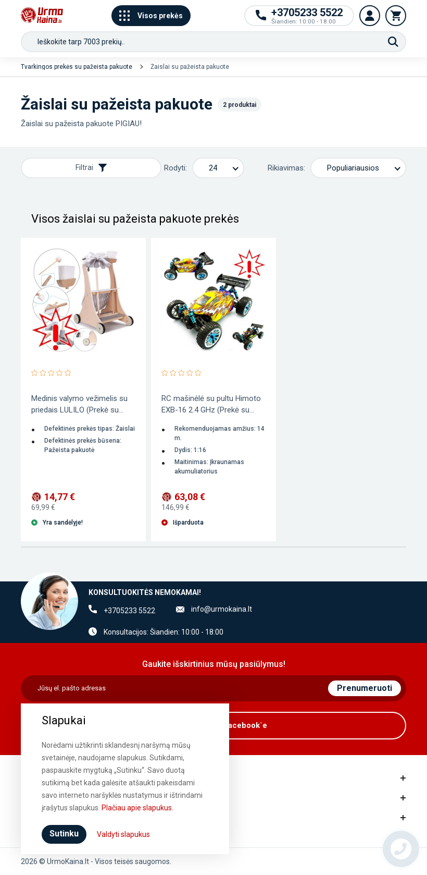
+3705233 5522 (129, 610)
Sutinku (64, 833)
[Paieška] (393, 41)
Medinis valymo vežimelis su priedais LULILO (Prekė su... (79, 404)
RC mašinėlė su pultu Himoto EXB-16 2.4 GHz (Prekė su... (211, 404)
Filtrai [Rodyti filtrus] (91, 167)
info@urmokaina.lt (221, 609)
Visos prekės (151, 15)
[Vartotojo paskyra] (369, 15)
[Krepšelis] (395, 15)
